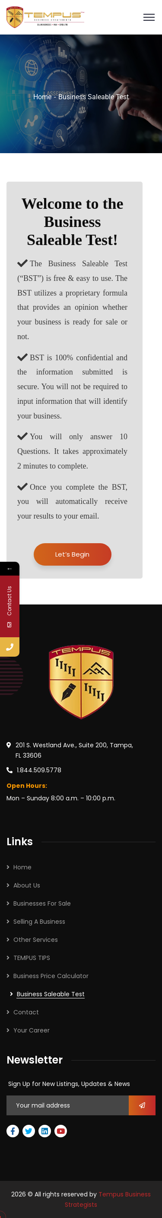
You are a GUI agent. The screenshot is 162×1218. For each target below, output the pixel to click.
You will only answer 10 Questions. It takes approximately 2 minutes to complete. (72, 450)
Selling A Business (39, 921)
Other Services (35, 939)
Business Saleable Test (51, 994)
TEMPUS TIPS (31, 958)
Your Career (31, 1030)
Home (42, 97)
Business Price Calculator (51, 976)
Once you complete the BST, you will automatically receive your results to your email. (72, 500)
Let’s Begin (72, 554)
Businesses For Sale (42, 903)
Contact (26, 1012)
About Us (26, 885)
